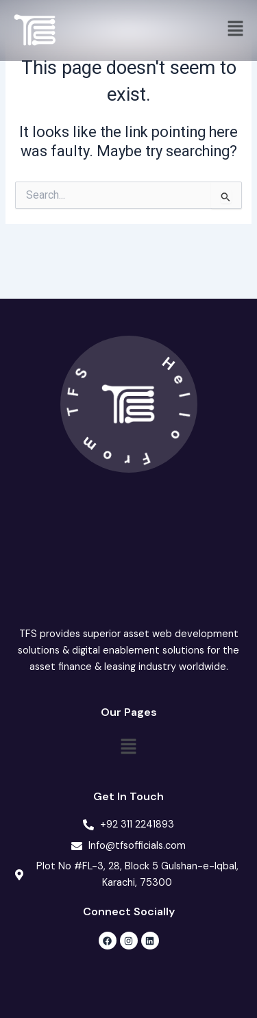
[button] (235, 30)
